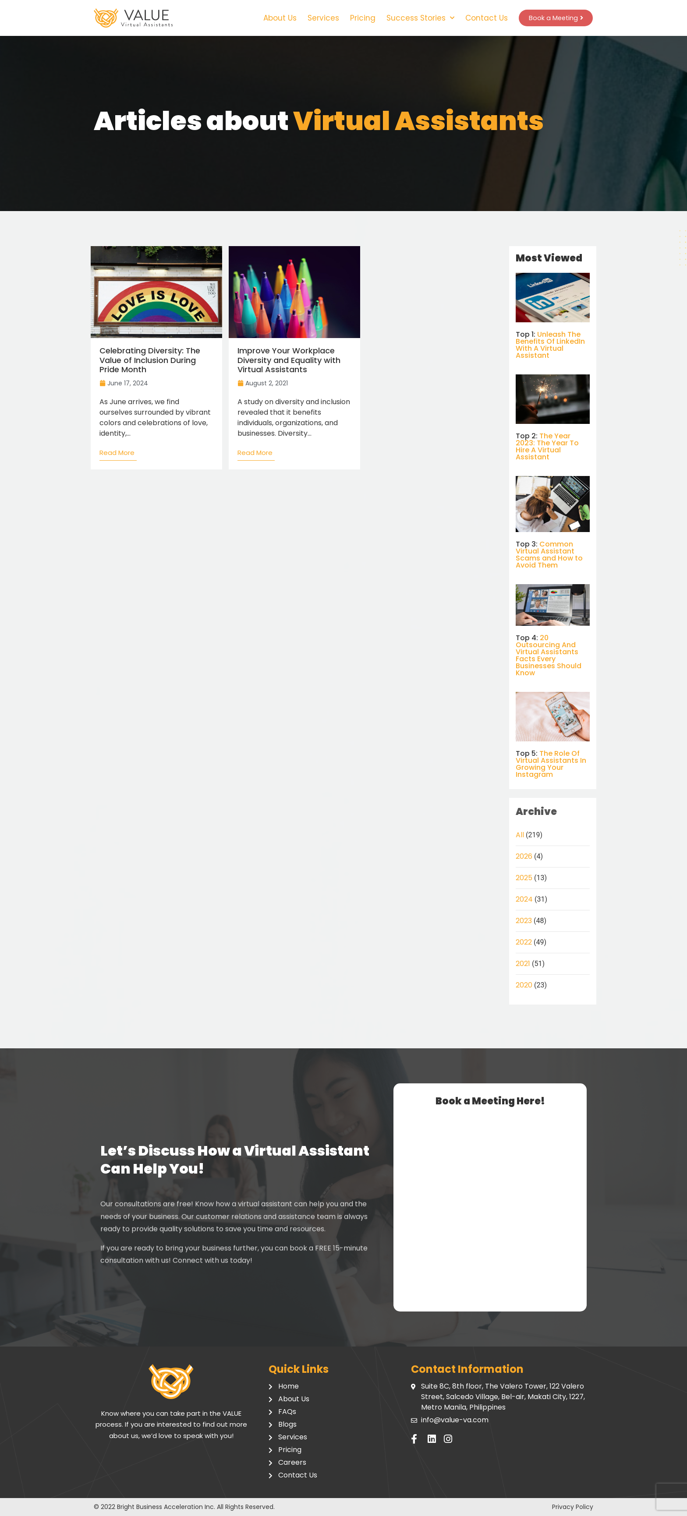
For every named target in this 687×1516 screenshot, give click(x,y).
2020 (524, 985)
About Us (276, 18)
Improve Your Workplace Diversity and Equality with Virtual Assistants (288, 360)
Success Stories (416, 18)
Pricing (359, 18)
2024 (524, 899)
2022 (524, 942)
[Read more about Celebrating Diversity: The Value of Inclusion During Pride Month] (118, 455)
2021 (523, 964)
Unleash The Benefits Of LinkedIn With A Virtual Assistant (550, 344)
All (520, 835)
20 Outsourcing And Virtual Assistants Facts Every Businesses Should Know (548, 655)
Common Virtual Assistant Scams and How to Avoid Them (549, 554)
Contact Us (482, 18)
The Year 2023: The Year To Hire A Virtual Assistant (547, 446)
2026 (524, 856)
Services (319, 18)
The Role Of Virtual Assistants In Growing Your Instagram (551, 763)
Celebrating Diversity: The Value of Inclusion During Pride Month (149, 360)
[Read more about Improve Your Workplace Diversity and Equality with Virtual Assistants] (256, 455)
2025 (524, 878)
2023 (524, 921)
